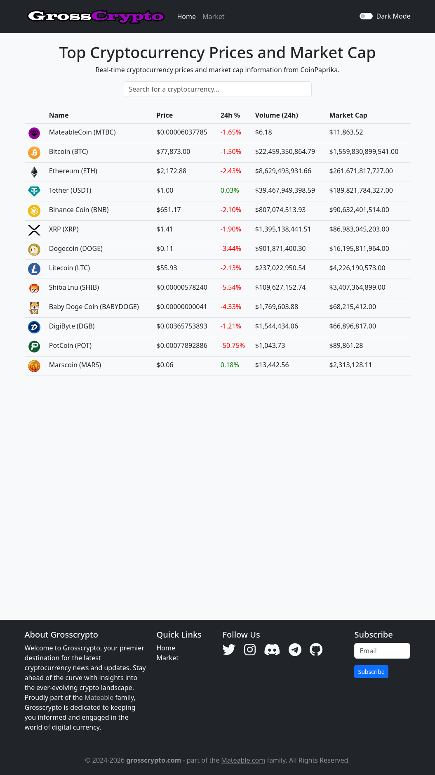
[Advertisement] (217, 491)
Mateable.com (243, 760)
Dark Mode (393, 16)
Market (213, 16)
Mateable (99, 697)
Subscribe (371, 672)
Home (186, 16)
